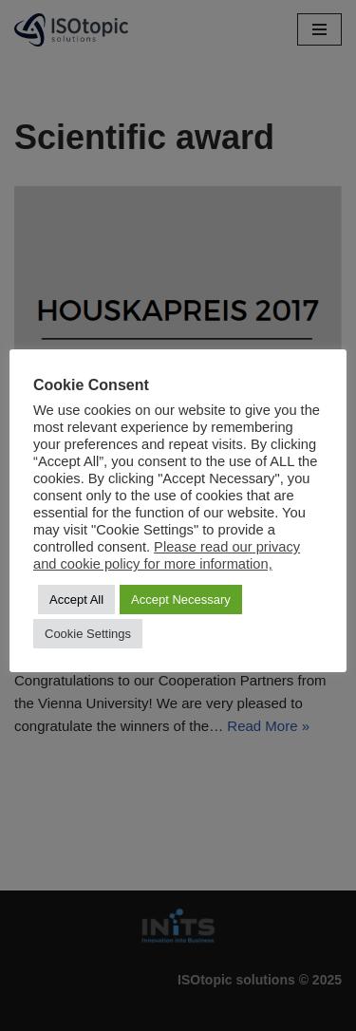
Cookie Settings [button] (88, 634)
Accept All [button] (76, 599)
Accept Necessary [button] (181, 599)
